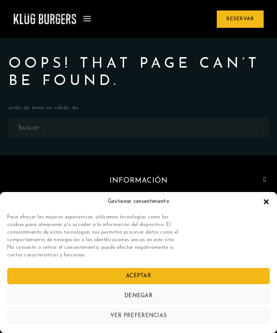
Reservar (240, 19)
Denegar (138, 296)
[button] (266, 201)
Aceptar (138, 276)
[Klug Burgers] (45, 19)
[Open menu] (87, 19)
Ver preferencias (138, 316)
